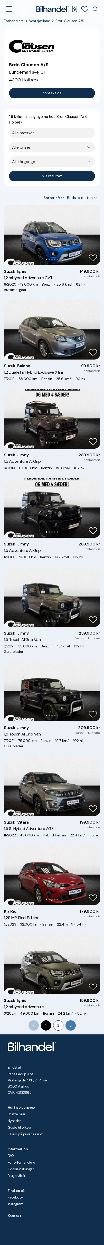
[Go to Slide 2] (49, 259)
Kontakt (14, 1215)
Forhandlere (14, 20)
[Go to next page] (70, 1025)
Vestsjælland (39, 20)
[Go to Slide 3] (52, 259)
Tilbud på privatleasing (25, 1134)
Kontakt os (52, 93)
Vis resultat (52, 176)
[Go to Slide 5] (57, 259)
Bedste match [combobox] (80, 197)
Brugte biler (16, 1114)
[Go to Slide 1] (46, 259)
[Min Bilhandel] (95, 9)
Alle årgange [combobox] (23, 161)
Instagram (15, 1204)
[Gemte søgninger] (74, 9)
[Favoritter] (85, 9)
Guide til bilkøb (19, 1127)
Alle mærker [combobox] (23, 133)
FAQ (11, 1155)
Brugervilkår (16, 1175)
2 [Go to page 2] (58, 1025)
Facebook (15, 1197)
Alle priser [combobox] (21, 147)
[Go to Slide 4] (54, 259)
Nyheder (14, 1120)
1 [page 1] (45, 1025)
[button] (52, 235)
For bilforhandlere (21, 1162)
